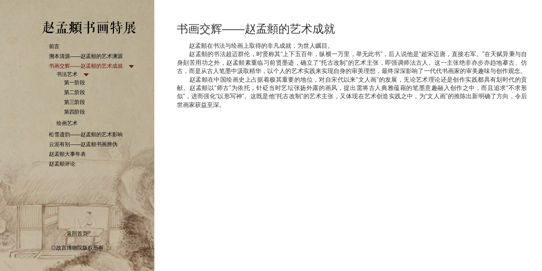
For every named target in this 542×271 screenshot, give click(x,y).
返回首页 (77, 233)
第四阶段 (74, 112)
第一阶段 (74, 82)
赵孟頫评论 (62, 164)
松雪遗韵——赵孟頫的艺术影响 (86, 134)
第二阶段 (74, 92)
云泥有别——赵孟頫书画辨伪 (83, 144)
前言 (54, 46)
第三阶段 (74, 102)
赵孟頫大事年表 (67, 154)
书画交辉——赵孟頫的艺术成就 (86, 66)
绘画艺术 (67, 123)
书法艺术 (67, 74)
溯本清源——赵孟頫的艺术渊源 (86, 56)
